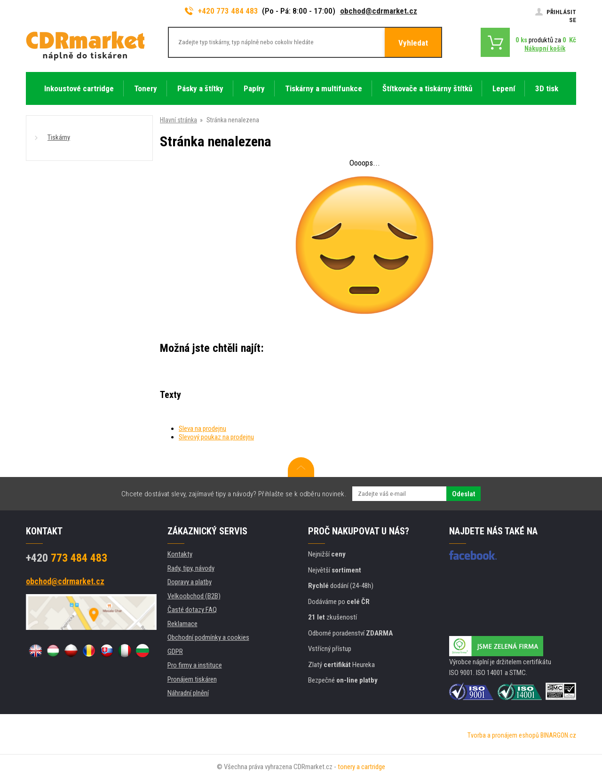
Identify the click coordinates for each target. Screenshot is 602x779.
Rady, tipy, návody (190, 568)
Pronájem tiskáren (192, 679)
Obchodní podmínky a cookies (208, 637)
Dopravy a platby (189, 582)
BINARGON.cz (558, 735)
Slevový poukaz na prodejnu (216, 437)
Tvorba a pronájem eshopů (503, 735)
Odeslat (463, 494)
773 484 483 (66, 557)
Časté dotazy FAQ (192, 609)
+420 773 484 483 (221, 11)
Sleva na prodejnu (202, 428)
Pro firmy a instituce (194, 665)
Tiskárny (59, 137)
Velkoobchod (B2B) (194, 596)
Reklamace (182, 624)
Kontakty (179, 554)
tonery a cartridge (361, 767)
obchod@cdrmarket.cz (378, 11)
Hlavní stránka (178, 120)
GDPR (175, 651)
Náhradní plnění (188, 693)
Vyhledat (413, 43)
